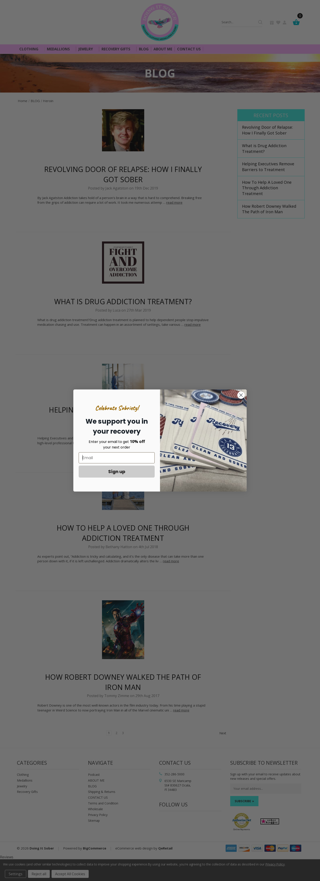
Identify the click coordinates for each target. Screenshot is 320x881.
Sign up (116, 471)
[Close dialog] (241, 395)
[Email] (117, 457)
